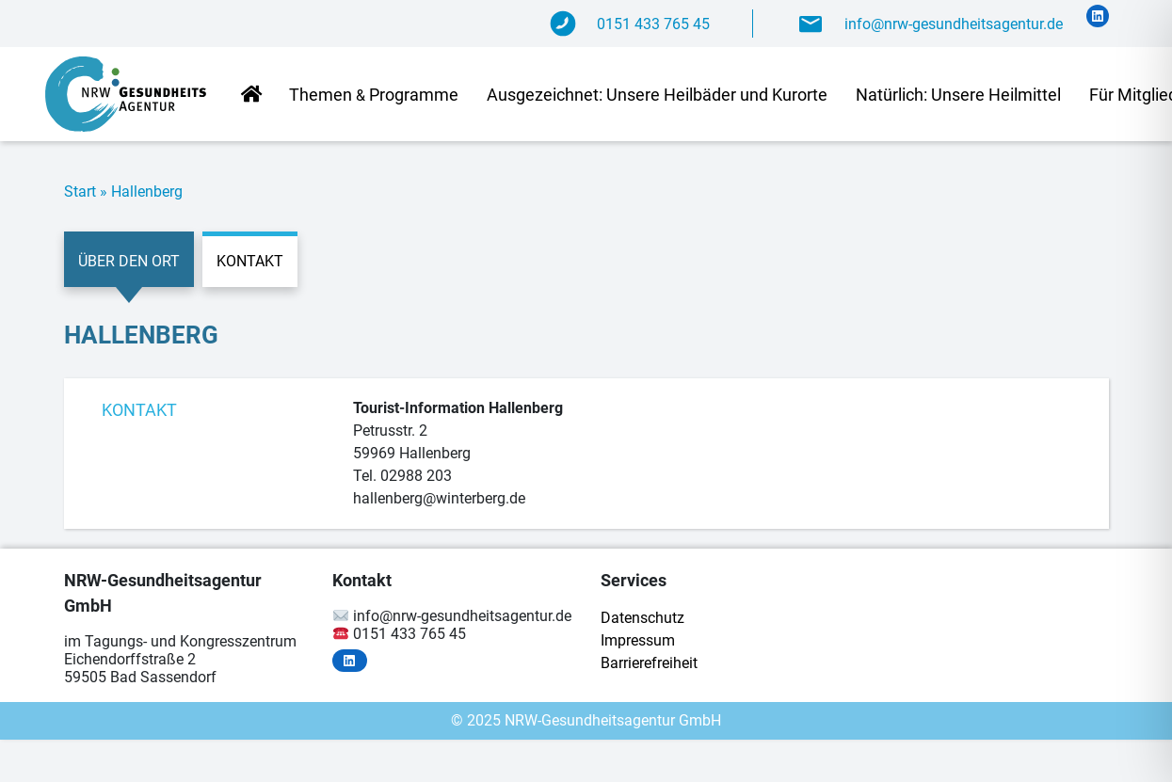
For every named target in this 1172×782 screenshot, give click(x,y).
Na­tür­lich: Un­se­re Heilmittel (958, 94)
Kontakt (250, 261)
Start (80, 191)
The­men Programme (373, 94)
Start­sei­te (251, 95)
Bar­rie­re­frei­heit (649, 663)
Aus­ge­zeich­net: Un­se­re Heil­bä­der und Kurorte (657, 94)
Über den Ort (129, 261)
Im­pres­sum (638, 640)
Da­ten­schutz (642, 618)
